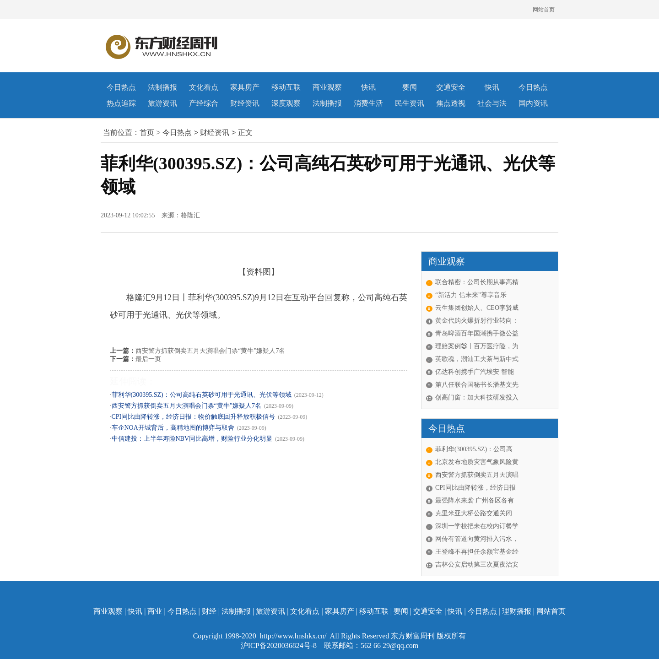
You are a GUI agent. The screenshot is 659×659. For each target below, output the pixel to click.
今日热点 (121, 87)
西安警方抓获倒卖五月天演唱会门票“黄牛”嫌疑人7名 (210, 350)
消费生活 (368, 103)
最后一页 (148, 359)
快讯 (368, 87)
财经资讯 (244, 103)
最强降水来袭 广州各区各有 (474, 500)
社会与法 (492, 103)
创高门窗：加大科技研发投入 (477, 397)
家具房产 (244, 87)
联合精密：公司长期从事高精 (477, 282)
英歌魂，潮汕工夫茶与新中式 (477, 359)
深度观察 (286, 103)
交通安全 (450, 87)
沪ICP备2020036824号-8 (280, 645)
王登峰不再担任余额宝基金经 (477, 551)
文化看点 (203, 87)
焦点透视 (450, 103)
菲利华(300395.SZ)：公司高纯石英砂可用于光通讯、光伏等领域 (202, 394)
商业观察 (327, 87)
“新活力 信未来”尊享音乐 (471, 295)
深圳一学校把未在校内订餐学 (477, 526)
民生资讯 (409, 103)
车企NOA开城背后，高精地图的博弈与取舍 (173, 427)
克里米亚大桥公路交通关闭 (473, 513)
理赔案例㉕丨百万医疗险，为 (477, 346)
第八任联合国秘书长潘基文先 (477, 384)
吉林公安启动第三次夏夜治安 (477, 564)
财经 (209, 611)
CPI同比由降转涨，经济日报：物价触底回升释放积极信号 (193, 416)
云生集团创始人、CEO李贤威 (477, 307)
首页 (147, 132)
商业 (154, 611)
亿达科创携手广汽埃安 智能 (474, 371)
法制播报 (162, 87)
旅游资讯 (162, 103)
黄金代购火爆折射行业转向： (477, 320)
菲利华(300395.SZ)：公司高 (474, 449)
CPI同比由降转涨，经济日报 (475, 487)
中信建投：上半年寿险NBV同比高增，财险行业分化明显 (192, 438)
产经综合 (203, 103)
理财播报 (516, 611)
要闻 (409, 87)
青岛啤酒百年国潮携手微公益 (477, 333)
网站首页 (544, 9)
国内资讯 (533, 103)
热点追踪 (121, 103)
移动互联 (286, 87)
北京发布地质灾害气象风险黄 (477, 462)
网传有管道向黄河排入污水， (477, 538)
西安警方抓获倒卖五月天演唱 (477, 474)
